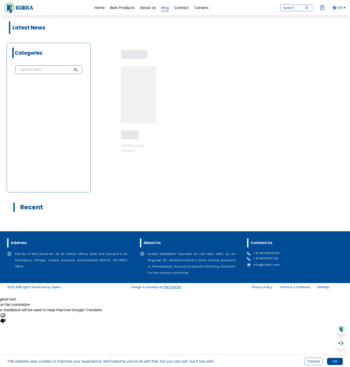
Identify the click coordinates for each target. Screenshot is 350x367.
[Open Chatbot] (341, 343)
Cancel (313, 361)
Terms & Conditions (294, 287)
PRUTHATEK (172, 287)
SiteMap (323, 287)
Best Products (122, 7)
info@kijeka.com (266, 265)
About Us (148, 7)
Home (99, 7)
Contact (181, 7)
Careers (201, 7)
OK (335, 361)
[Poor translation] (3, 318)
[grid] (48, 132)
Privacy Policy (262, 287)
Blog (165, 7)
